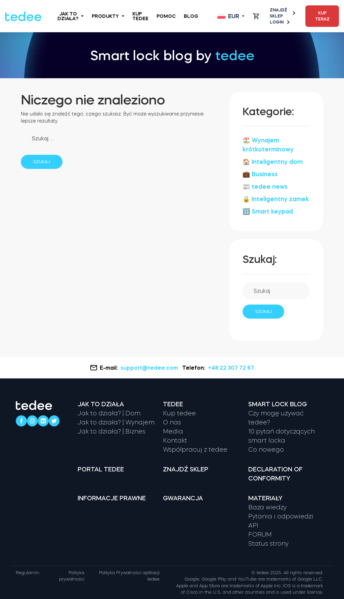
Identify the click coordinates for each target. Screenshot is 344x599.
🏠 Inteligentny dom (273, 162)
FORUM (260, 535)
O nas (172, 422)
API (253, 525)
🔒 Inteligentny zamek (276, 199)
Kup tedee (140, 16)
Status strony (268, 544)
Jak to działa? (70, 16)
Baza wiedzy (267, 507)
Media (173, 431)
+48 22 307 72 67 (231, 367)
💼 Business (260, 174)
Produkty (108, 16)
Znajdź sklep (282, 13)
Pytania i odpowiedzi (280, 516)
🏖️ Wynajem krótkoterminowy (268, 144)
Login (279, 22)
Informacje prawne (112, 498)
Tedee (173, 404)
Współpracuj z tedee (195, 450)
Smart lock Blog (277, 404)
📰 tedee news (265, 187)
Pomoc (166, 16)
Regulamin (27, 572)
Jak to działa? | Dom (109, 413)
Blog (191, 16)
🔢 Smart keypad (268, 212)
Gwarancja (183, 498)
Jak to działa (101, 404)
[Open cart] (256, 16)
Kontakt (175, 440)
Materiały (265, 498)
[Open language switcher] (231, 16)
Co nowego (266, 450)
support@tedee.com (150, 367)
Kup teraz (322, 16)
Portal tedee (101, 469)
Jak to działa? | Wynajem (116, 422)
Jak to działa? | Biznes (111, 431)
